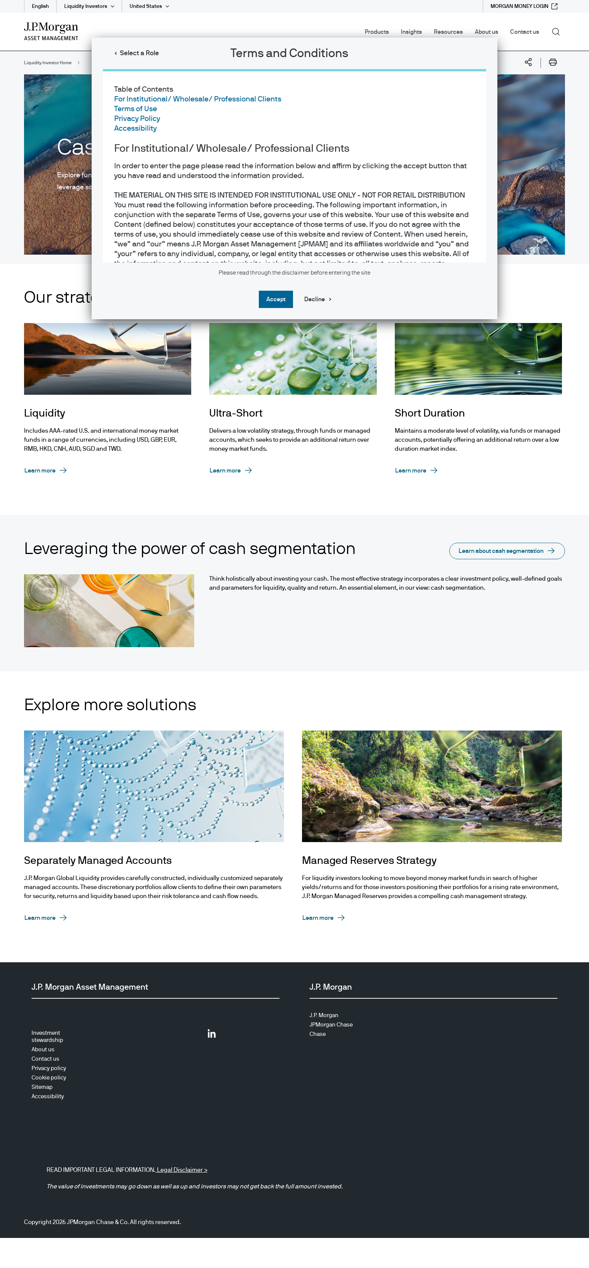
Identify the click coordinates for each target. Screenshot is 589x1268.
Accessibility (135, 128)
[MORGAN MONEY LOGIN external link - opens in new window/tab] (524, 6)
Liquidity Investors (85, 6)
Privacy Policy (137, 118)
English (40, 6)
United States (146, 6)
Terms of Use (135, 109)
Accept (275, 299)
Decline (314, 299)
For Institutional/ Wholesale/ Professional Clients (197, 99)
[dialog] (294, 634)
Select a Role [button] (139, 53)
